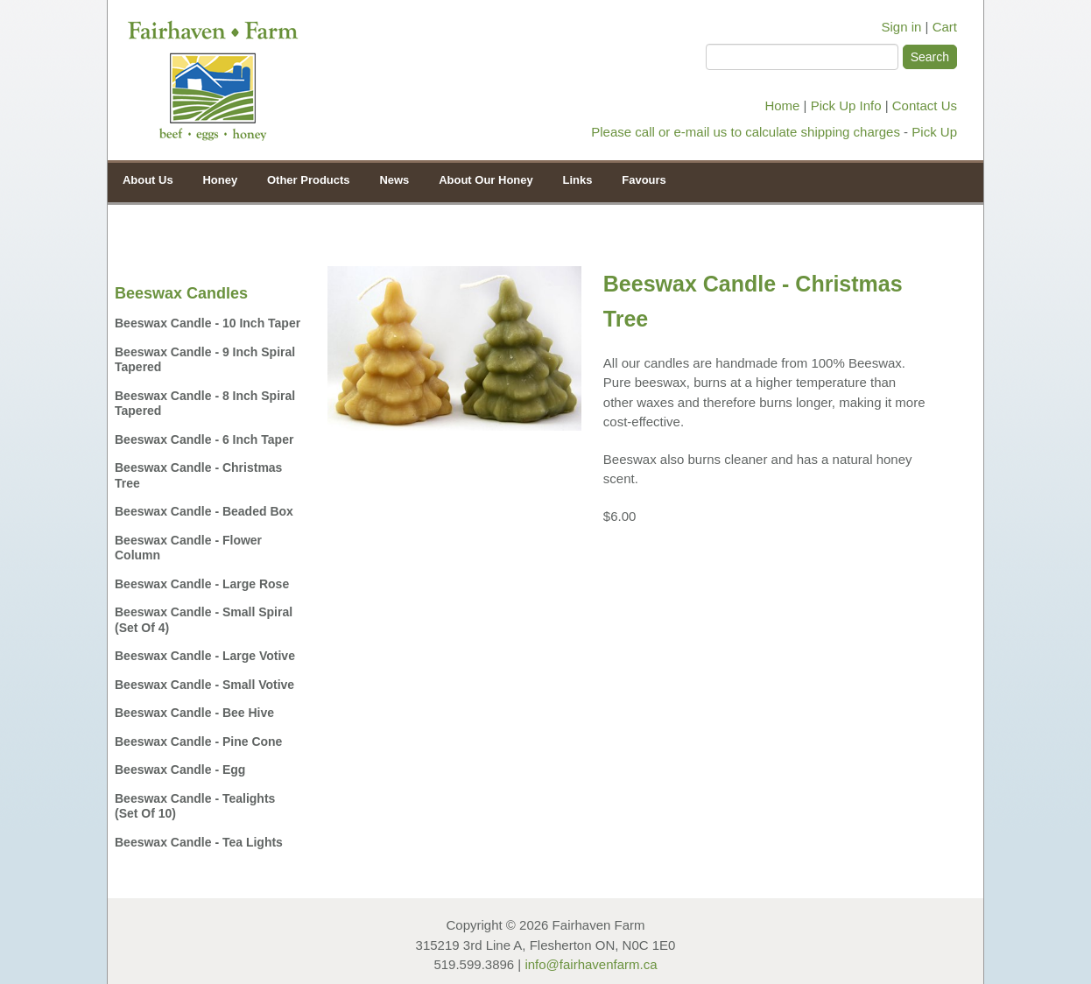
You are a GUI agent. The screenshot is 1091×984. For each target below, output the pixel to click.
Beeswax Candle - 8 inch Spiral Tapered (205, 403)
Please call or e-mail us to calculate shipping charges (745, 131)
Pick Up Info (846, 105)
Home (781, 105)
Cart (945, 26)
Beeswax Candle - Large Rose (202, 584)
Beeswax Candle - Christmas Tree (198, 475)
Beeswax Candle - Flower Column (188, 548)
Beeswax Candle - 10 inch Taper (207, 323)
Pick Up (934, 131)
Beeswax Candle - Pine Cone (198, 741)
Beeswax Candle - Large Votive (205, 656)
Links (578, 179)
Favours (644, 179)
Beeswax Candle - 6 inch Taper (204, 439)
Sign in (902, 26)
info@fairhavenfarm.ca (590, 964)
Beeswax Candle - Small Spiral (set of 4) (203, 620)
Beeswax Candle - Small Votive (204, 685)
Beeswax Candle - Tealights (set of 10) (195, 806)
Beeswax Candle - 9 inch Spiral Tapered (205, 360)
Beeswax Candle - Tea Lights (199, 842)
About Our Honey (481, 179)
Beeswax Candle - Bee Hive (194, 713)
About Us (148, 179)
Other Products (304, 179)
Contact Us (924, 105)
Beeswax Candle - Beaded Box (204, 511)
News (394, 179)
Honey (216, 179)
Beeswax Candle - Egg (180, 770)
